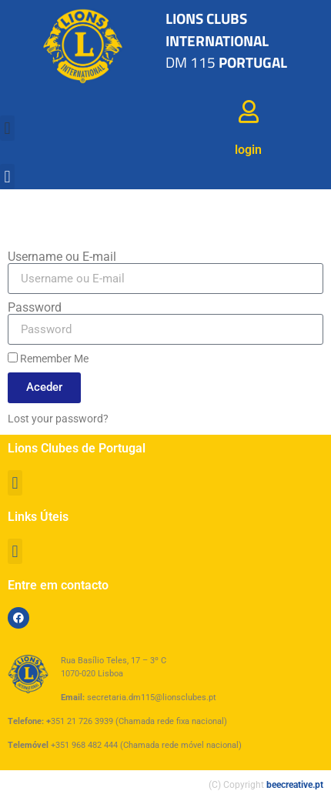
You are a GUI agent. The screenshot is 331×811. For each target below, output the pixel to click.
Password (35, 308)
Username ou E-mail (62, 257)
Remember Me (48, 358)
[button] (7, 128)
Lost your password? (58, 418)
